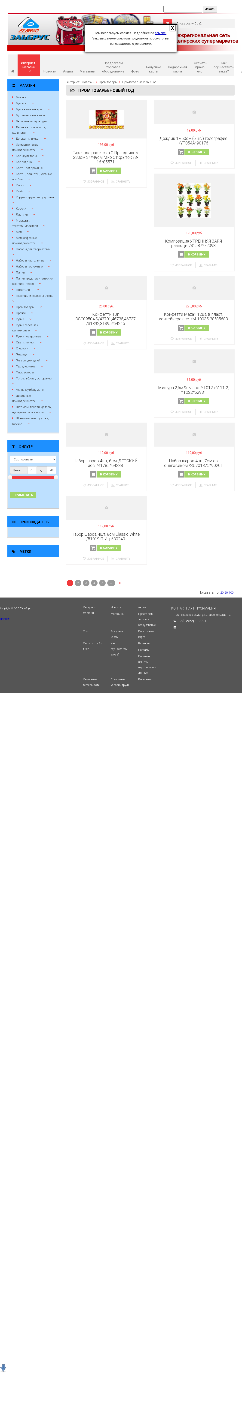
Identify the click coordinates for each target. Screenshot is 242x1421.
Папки (20, 272)
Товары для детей (28, 360)
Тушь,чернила (26, 366)
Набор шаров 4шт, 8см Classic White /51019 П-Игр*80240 (105, 536)
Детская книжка (27, 138)
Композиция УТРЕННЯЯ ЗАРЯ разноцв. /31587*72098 (193, 243)
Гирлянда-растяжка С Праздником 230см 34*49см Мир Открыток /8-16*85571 (105, 157)
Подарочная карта (177, 69)
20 (222, 592)
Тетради (21, 354)
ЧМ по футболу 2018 (29, 389)
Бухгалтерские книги (30, 115)
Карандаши (24, 162)
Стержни (22, 348)
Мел (19, 232)
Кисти (20, 185)
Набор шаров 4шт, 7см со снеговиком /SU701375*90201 (193, 463)
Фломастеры (25, 372)
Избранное (93, 181)
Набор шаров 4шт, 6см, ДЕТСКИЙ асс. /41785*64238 (106, 463)
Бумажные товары (29, 109)
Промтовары (25, 307)
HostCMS (5, 619)
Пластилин (23, 289)
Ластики (22, 214)
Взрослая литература (31, 121)
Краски (21, 208)
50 (226, 592)
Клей (19, 191)
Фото (135, 71)
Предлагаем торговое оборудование (113, 67)
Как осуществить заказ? (224, 67)
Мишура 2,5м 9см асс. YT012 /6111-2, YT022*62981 (193, 390)
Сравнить (121, 181)
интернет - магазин (80, 82)
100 (231, 592)
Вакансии (144, 643)
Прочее (21, 313)
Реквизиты (145, 679)
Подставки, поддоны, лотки (34, 295)
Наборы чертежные (29, 266)
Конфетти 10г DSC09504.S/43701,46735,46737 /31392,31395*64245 (105, 319)
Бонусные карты (153, 69)
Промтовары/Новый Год (139, 82)
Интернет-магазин (29, 67)
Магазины (87, 71)
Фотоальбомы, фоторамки (34, 378)
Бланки (21, 97)
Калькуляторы (26, 156)
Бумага (21, 103)
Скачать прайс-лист (200, 67)
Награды (143, 650)
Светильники (25, 342)
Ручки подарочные (28, 336)
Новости (49, 71)
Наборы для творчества (33, 249)
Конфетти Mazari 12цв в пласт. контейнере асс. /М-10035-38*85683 (193, 316)
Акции (68, 71)
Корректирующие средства (35, 197)
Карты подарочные (29, 168)
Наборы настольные (30, 260)
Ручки (20, 319)
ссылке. (160, 33)
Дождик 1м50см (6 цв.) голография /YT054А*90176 (193, 140)
